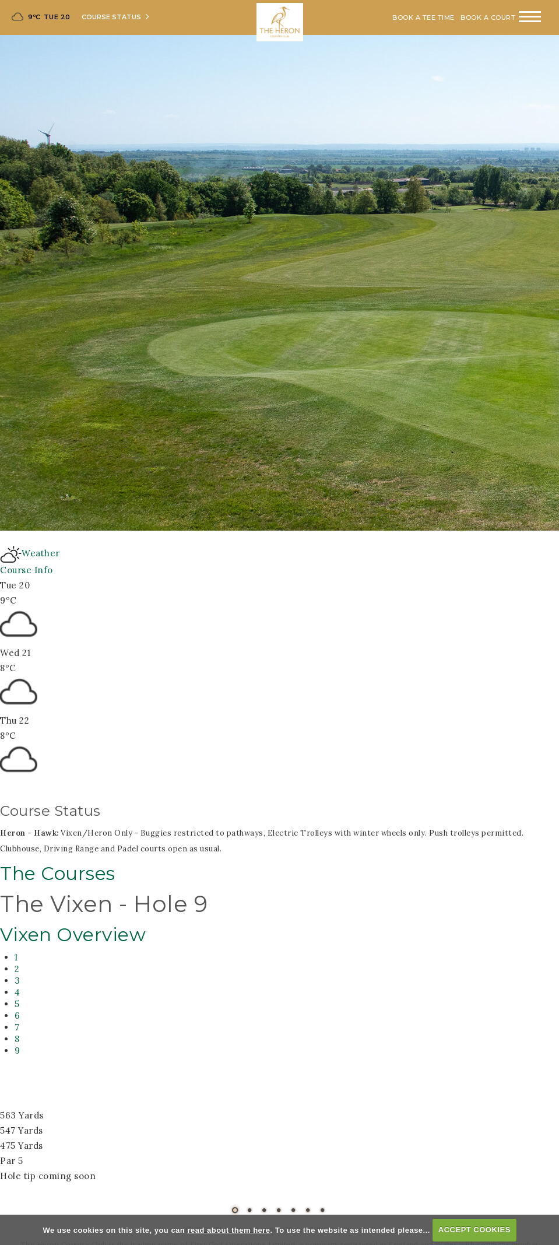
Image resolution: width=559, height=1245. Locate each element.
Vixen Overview (73, 935)
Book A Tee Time (423, 17)
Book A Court (487, 17)
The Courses (57, 873)
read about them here (228, 1229)
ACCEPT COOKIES (474, 1229)
